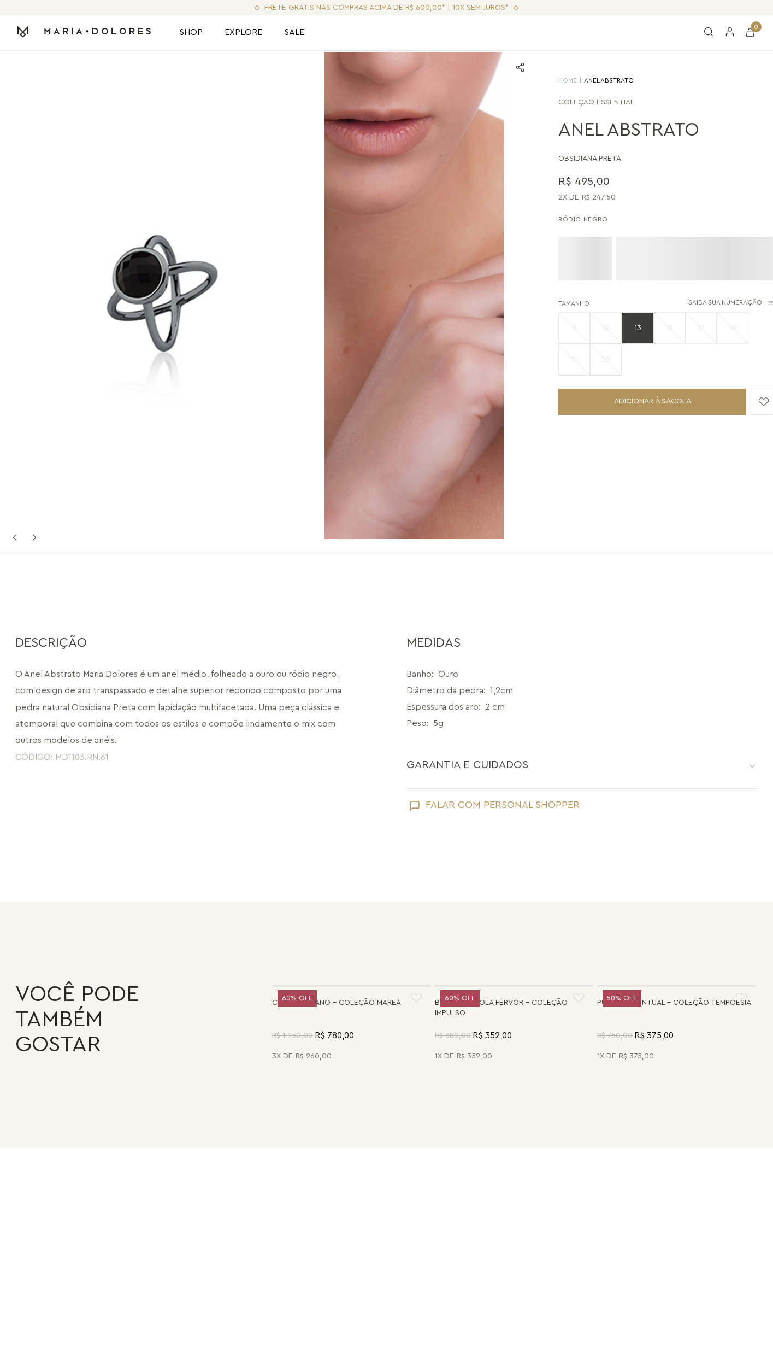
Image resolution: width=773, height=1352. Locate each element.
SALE (294, 32)
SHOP (191, 32)
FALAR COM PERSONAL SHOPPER (503, 630)
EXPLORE (243, 32)
